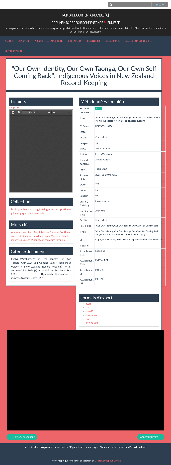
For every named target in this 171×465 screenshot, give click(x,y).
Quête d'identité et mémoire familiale (44, 239)
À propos (23, 40)
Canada (54, 232)
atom (89, 303)
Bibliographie (112, 40)
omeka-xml (92, 322)
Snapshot (14, 107)
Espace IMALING (13, 50)
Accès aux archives (22, 232)
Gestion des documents (36, 236)
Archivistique (41, 232)
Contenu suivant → (150, 436)
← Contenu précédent (22, 436)
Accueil (9, 40)
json (88, 318)
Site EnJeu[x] (75, 40)
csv (87, 307)
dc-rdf (89, 311)
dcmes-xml (92, 315)
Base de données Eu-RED (138, 40)
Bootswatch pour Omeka (108, 460)
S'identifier (93, 40)
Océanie (55, 236)
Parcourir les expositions (48, 40)
